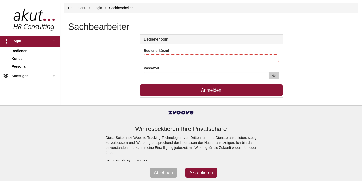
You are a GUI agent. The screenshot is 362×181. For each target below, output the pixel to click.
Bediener (19, 51)
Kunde (17, 59)
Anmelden (211, 90)
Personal (19, 66)
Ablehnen (163, 172)
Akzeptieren (201, 172)
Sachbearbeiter (121, 8)
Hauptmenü (77, 8)
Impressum (142, 160)
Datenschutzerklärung (118, 160)
